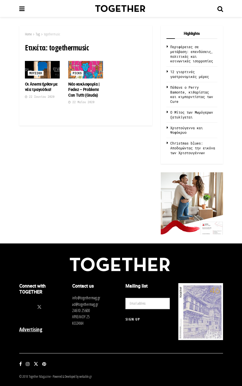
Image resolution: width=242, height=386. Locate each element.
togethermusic (52, 34)
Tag (38, 34)
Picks (77, 73)
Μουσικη (35, 73)
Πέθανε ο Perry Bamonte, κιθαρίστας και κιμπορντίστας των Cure (191, 94)
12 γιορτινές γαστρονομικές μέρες (189, 74)
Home (28, 34)
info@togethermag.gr (86, 297)
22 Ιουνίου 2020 (40, 97)
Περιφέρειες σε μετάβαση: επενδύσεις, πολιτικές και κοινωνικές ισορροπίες (191, 53)
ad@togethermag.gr (85, 304)
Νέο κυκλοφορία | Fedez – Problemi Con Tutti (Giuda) (84, 89)
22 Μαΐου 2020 (81, 102)
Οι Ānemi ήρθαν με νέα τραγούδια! (41, 86)
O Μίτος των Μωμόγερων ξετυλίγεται (191, 114)
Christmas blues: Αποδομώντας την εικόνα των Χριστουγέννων (192, 148)
